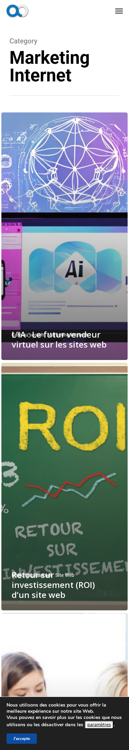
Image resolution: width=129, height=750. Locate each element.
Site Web (65, 575)
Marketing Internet (67, 335)
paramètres (99, 725)
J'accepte (21, 738)
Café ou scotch (28, 335)
